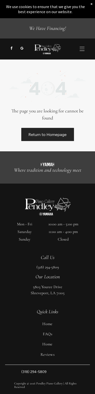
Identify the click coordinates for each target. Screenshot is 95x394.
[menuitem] (47, 324)
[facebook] (11, 49)
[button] (82, 49)
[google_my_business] (21, 49)
